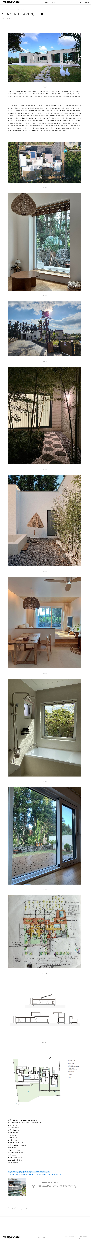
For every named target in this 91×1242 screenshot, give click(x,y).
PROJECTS (46, 2)
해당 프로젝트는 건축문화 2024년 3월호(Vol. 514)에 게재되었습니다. (29, 1172)
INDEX (54, 2)
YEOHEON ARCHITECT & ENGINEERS (25, 1120)
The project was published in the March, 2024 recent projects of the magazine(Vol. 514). (35, 1174)
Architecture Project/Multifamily (14, 10)
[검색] (80, 2)
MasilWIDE (75, 1236)
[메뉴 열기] (86, 2)
